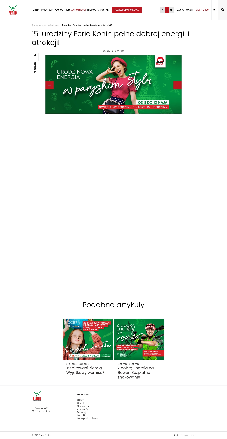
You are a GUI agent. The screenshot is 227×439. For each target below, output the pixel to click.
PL (214, 9)
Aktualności (78, 9)
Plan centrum (62, 9)
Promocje (93, 9)
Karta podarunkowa (127, 9)
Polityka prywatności (184, 435)
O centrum (47, 9)
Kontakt (105, 9)
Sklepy (36, 9)
